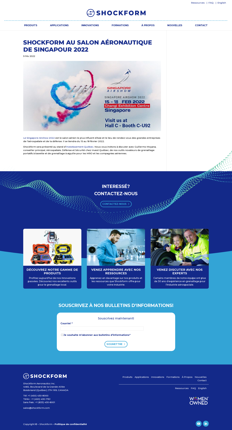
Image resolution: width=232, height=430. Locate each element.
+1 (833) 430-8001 (45, 402)
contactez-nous (114, 204)
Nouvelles (174, 25)
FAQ (211, 3)
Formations (120, 25)
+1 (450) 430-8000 (38, 395)
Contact (201, 25)
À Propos (148, 25)
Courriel (66, 323)
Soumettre (114, 344)
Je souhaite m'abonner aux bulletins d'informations (96, 335)
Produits (30, 25)
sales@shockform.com (36, 407)
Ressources (198, 3)
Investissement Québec (80, 146)
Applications (59, 25)
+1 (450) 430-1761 (40, 399)
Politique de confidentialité (71, 424)
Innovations (90, 25)
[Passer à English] (222, 3)
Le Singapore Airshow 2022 (39, 137)
